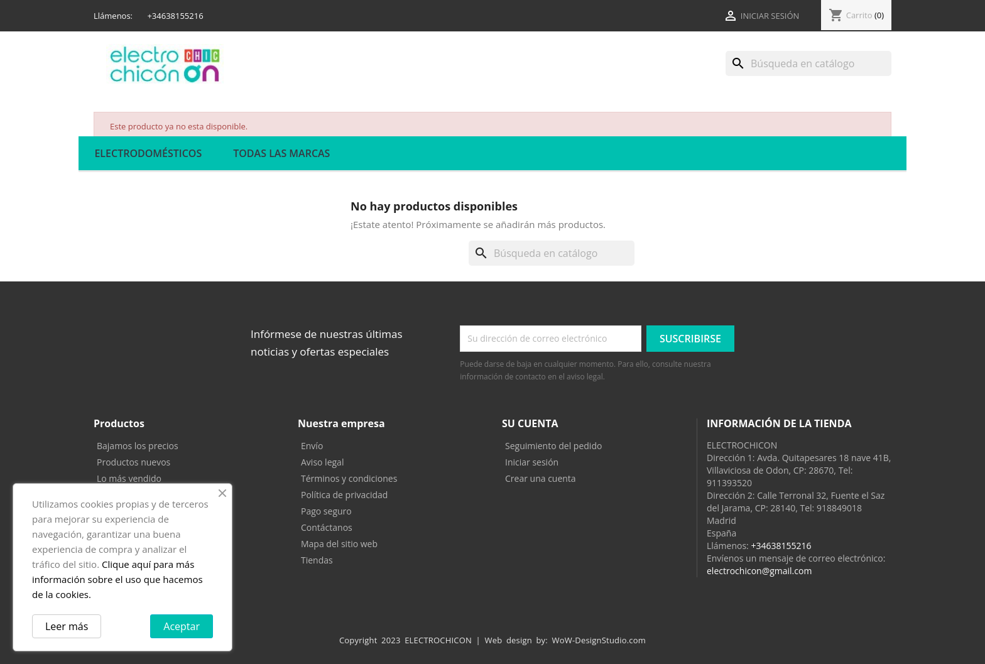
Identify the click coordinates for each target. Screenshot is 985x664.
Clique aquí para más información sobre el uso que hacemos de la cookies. (117, 579)
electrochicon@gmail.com (759, 571)
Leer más (66, 626)
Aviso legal (322, 462)
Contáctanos (326, 527)
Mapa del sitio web (339, 544)
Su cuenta (530, 423)
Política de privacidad (344, 495)
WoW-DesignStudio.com (599, 640)
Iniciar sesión (531, 462)
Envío (312, 446)
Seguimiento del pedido (553, 446)
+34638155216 (781, 546)
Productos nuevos (133, 462)
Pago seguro (326, 511)
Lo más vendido (129, 478)
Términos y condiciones (349, 478)
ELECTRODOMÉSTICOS (148, 153)
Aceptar (181, 626)
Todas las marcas (281, 153)
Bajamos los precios (137, 446)
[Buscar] (808, 63)
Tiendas (317, 560)
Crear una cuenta (540, 478)
